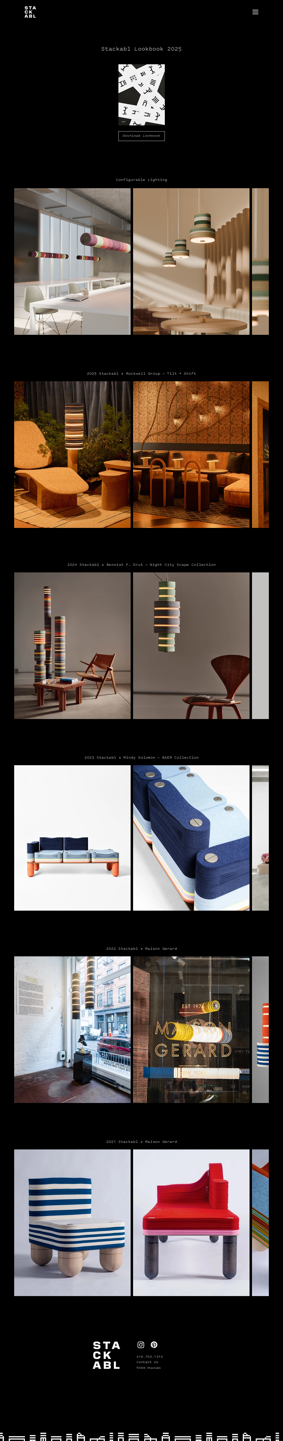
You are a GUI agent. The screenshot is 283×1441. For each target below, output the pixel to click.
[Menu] (255, 12)
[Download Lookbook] (141, 136)
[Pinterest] (154, 1344)
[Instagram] (140, 1344)
